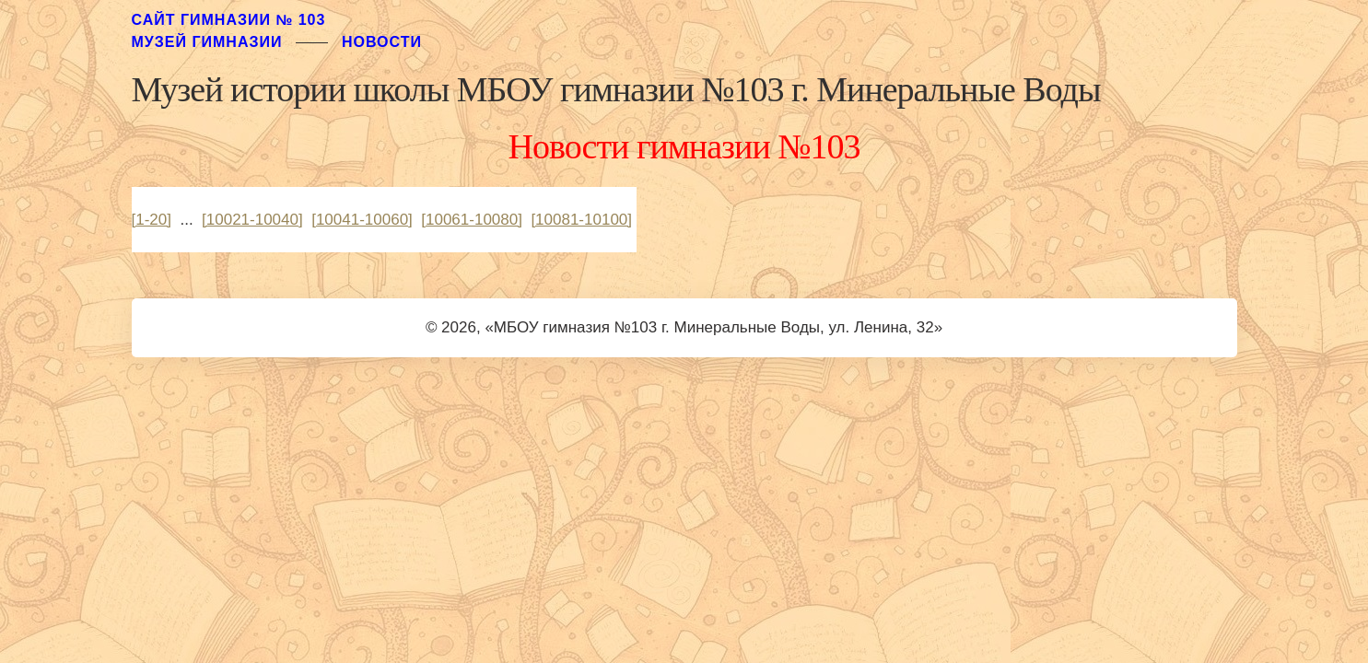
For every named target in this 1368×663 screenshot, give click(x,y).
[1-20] (151, 219)
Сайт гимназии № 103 (229, 20)
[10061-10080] (471, 219)
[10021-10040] (252, 219)
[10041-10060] (362, 219)
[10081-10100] (581, 219)
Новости (382, 42)
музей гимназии (207, 42)
